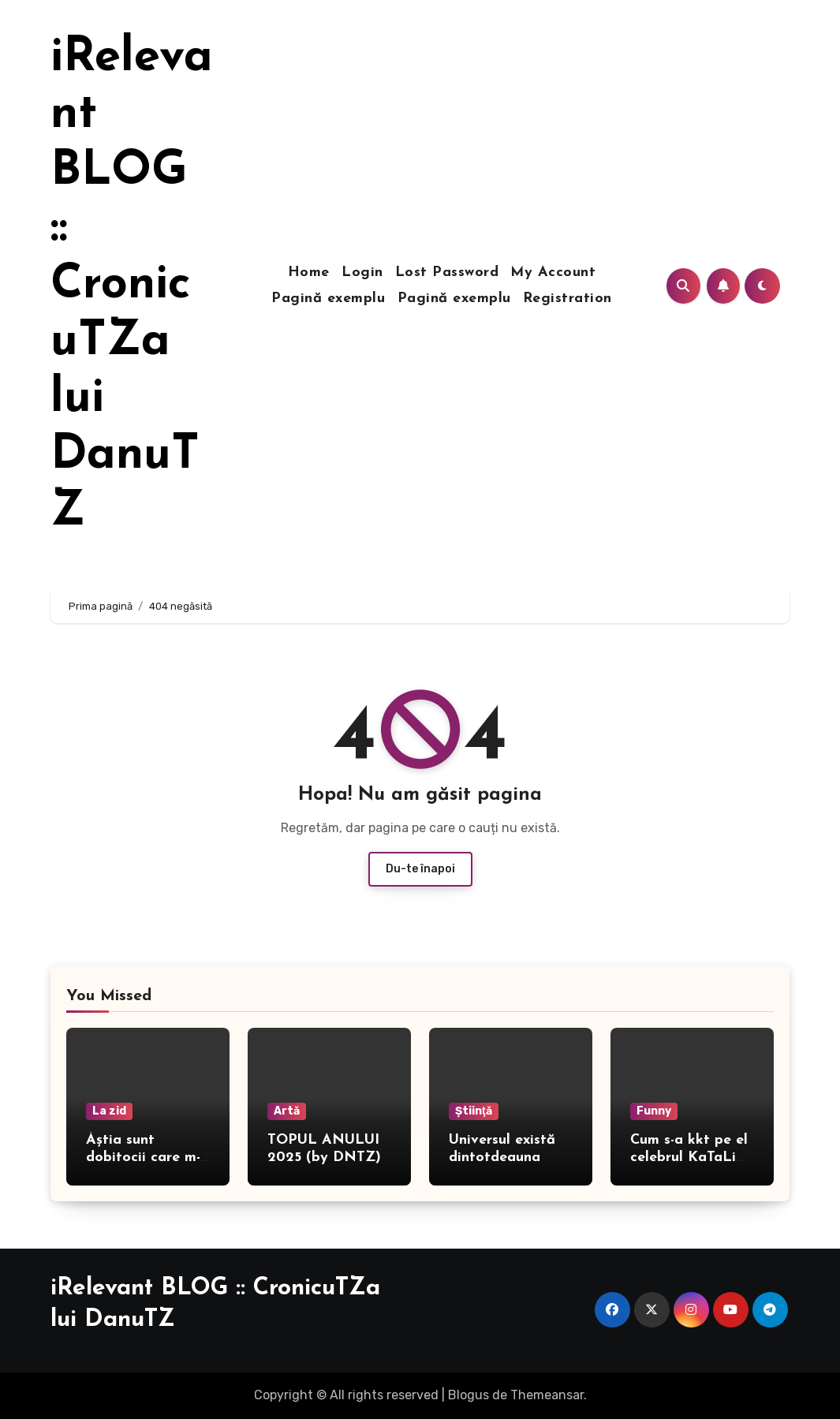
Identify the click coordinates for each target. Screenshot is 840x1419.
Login (362, 272)
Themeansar (547, 1394)
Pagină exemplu (328, 298)
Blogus (468, 1394)
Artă (287, 1111)
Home (309, 272)
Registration (567, 298)
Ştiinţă (473, 1111)
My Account (552, 272)
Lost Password (447, 272)
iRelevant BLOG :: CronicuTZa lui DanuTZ (131, 285)
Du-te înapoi (420, 869)
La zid (109, 1111)
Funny (654, 1111)
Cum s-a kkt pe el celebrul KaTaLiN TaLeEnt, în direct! (692, 1157)
